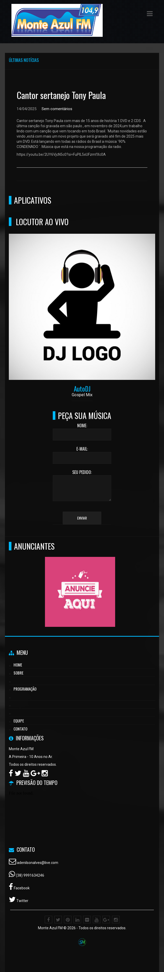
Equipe (19, 720)
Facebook (21, 888)
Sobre (18, 673)
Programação (25, 689)
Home (18, 665)
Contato (20, 729)
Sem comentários (57, 109)
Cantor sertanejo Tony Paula (61, 95)
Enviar (82, 518)
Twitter (22, 901)
